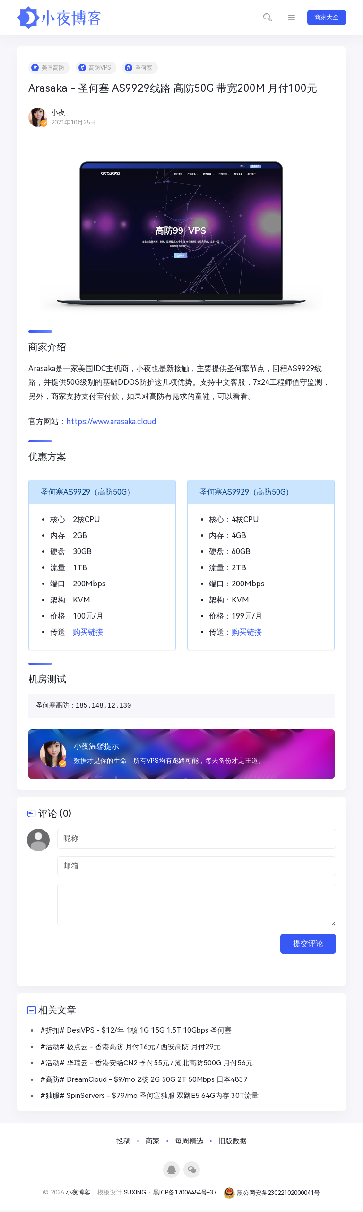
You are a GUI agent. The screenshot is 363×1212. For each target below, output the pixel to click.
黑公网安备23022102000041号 (272, 1194)
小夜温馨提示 (97, 746)
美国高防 (53, 68)
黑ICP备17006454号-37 (184, 1194)
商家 (153, 1143)
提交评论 (308, 944)
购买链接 (88, 632)
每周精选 (189, 1143)
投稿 (123, 1143)
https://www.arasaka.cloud (111, 422)
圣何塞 (144, 68)
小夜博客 (78, 1194)
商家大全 (326, 17)
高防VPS (100, 68)
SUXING (135, 1194)
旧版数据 (232, 1143)
